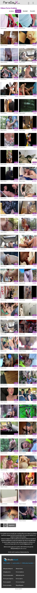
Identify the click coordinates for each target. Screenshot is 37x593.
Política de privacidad (27, 563)
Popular (18, 11)
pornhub (34, 62)
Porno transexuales (8, 575)
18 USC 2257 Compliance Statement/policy (18, 552)
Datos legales (6, 563)
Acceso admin (18, 589)
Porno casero (19, 578)
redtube (16, 28)
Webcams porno (20, 575)
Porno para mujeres (8, 578)
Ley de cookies (16, 563)
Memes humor (19, 568)
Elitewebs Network (8, 568)
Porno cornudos (7, 585)
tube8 (34, 79)
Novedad (25, 11)
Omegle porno (7, 572)
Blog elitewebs (19, 585)
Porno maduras (20, 572)
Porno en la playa (20, 582)
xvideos (16, 164)
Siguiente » (12, 525)
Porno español (7, 582)
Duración (32, 11)
